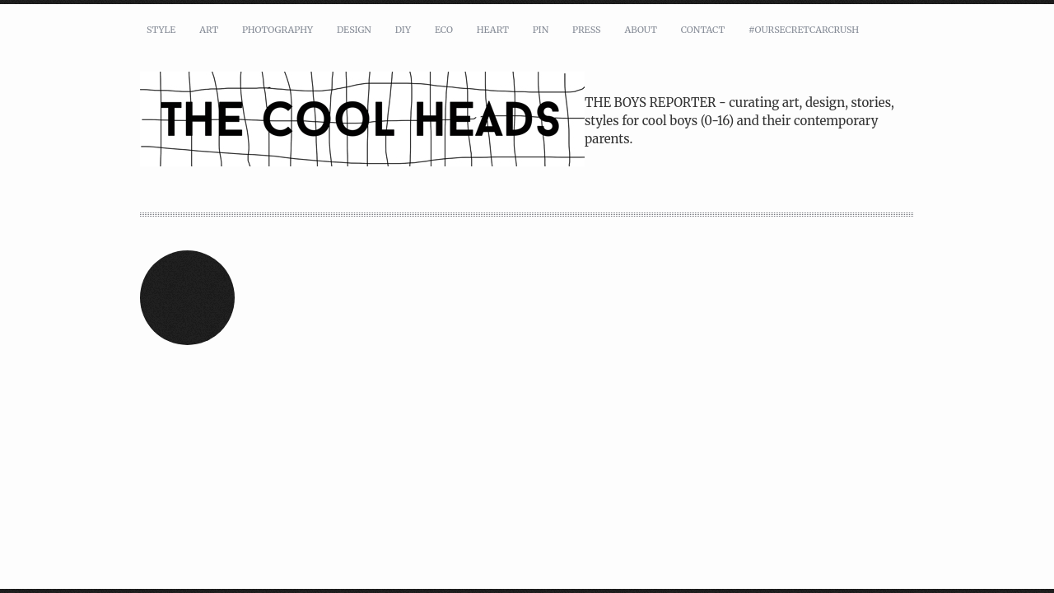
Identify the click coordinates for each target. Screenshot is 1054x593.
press (586, 29)
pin (541, 29)
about (640, 29)
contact (703, 29)
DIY (403, 29)
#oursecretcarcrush (804, 29)
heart (493, 29)
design (354, 29)
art (208, 29)
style (161, 29)
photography (277, 29)
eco (444, 29)
